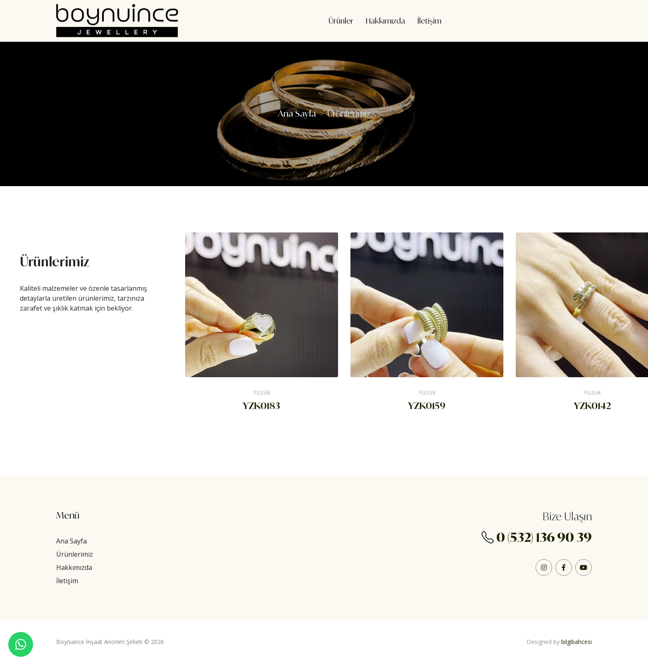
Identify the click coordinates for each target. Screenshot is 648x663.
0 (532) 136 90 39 (544, 537)
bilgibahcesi (576, 642)
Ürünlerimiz (74, 554)
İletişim (67, 580)
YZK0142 (592, 405)
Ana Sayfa (297, 113)
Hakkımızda (74, 567)
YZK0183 (261, 405)
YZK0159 (427, 405)
